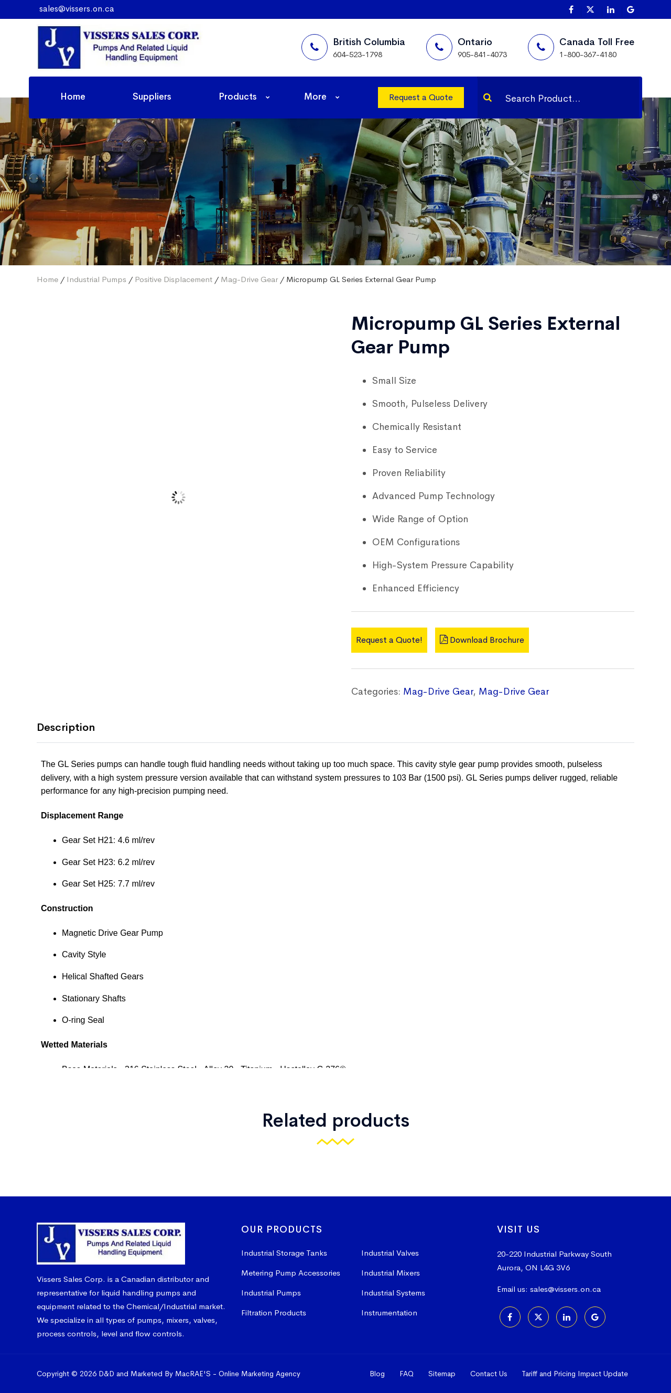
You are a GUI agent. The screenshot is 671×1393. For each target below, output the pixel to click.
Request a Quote (421, 97)
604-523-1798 (357, 54)
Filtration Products (273, 1313)
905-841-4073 (482, 54)
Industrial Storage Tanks (284, 1253)
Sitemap (442, 1373)
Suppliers (152, 96)
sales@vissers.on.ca (76, 8)
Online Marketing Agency (259, 1373)
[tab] (74, 728)
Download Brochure (482, 639)
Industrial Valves (390, 1253)
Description (66, 727)
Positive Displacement (173, 279)
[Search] (487, 97)
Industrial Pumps (96, 279)
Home (72, 96)
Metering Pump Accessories (290, 1273)
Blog (377, 1373)
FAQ (406, 1373)
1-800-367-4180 (587, 54)
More (315, 96)
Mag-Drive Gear (249, 279)
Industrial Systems (393, 1293)
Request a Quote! (389, 639)
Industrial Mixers (390, 1273)
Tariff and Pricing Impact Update (575, 1373)
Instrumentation (389, 1313)
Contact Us (488, 1373)
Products (238, 96)
